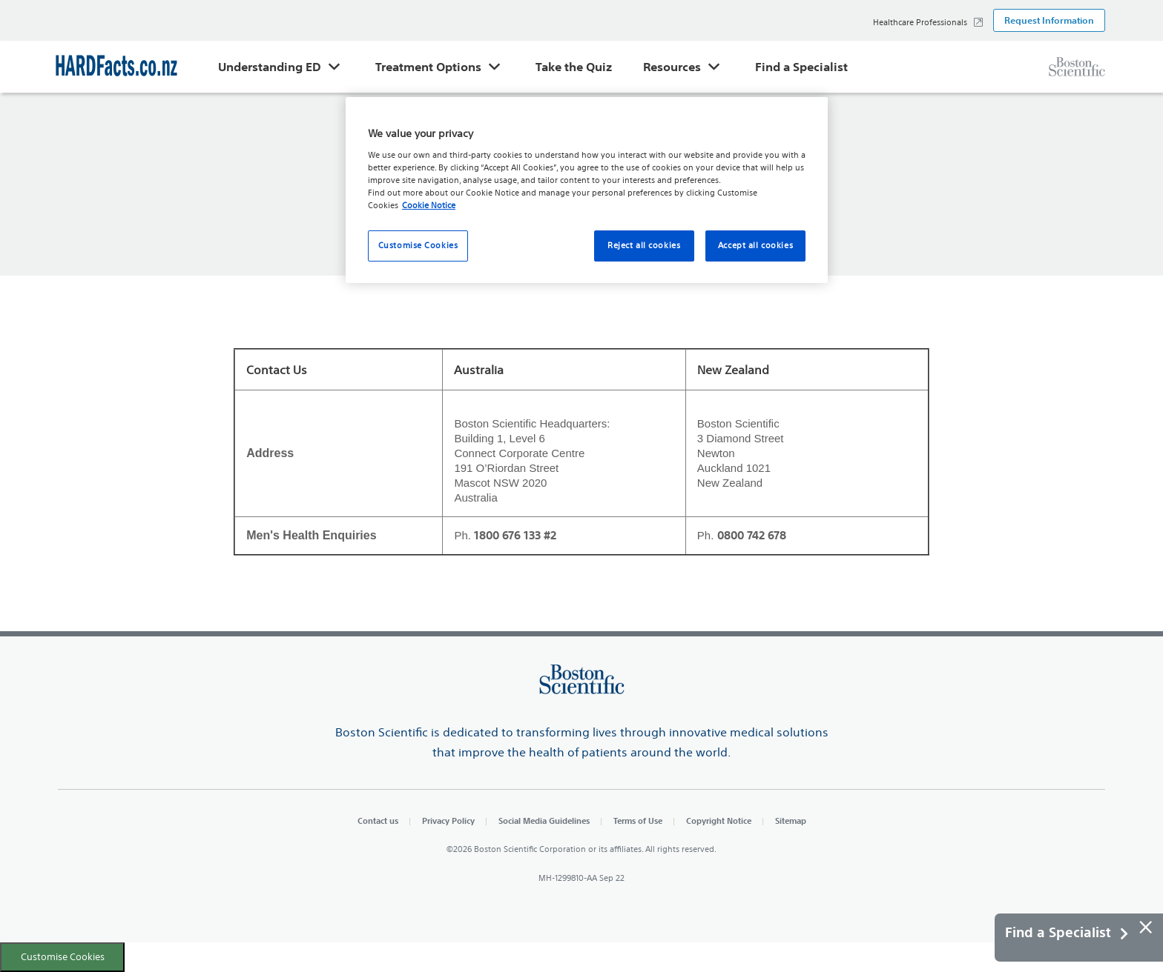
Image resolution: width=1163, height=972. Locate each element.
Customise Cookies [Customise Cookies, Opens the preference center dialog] (418, 245)
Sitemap (790, 820)
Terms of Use (637, 820)
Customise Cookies (63, 957)
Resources (672, 66)
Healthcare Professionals (920, 22)
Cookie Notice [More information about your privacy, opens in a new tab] (428, 205)
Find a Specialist (801, 66)
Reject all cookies (643, 245)
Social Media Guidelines (544, 820)
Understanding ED (269, 66)
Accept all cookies (755, 245)
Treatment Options (428, 66)
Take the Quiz (574, 66)
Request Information (1049, 20)
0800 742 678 (751, 535)
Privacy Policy (448, 820)
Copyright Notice (718, 820)
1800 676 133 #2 (515, 535)
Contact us (378, 820)
